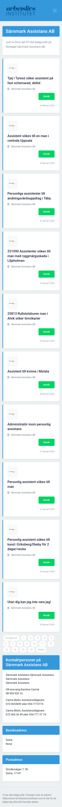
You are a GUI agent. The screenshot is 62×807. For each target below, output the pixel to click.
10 (34, 643)
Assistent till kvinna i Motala (28, 371)
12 (50, 643)
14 (15, 649)
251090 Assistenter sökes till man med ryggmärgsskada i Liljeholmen (28, 256)
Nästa (41, 649)
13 (6, 649)
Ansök (46, 96)
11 (42, 643)
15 (23, 649)
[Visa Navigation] (54, 10)
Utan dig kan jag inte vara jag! (29, 602)
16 (31, 649)
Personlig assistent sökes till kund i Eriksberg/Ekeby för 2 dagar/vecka (28, 544)
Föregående (11, 638)
